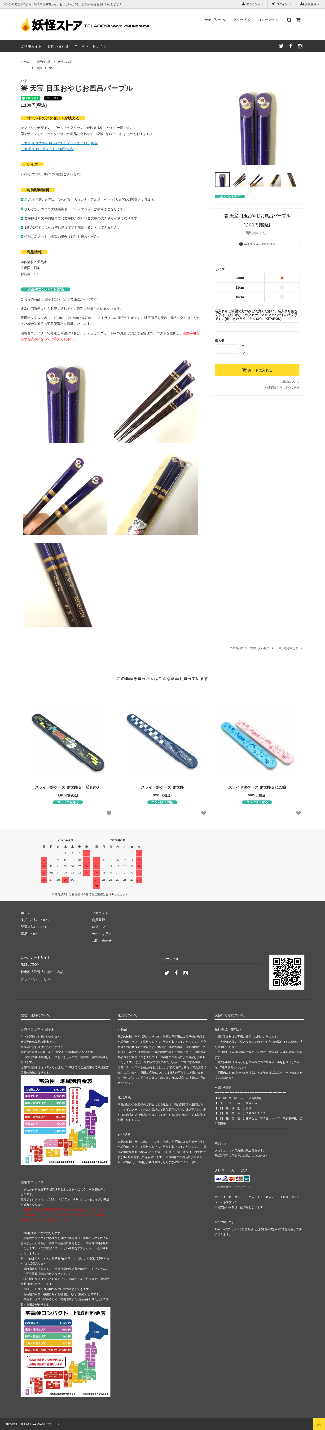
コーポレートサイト (90, 46)
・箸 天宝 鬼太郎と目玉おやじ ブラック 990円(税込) (59, 143)
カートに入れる (257, 370)
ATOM (34, 964)
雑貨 (39, 68)
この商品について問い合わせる (252, 648)
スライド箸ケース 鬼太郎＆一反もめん (67, 787)
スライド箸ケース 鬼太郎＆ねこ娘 (257, 787)
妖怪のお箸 (43, 61)
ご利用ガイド (31, 46)
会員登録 (310, 4)
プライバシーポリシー (37, 978)
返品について (290, 381)
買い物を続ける (291, 648)
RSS (24, 964)
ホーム (25, 61)
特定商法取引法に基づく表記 (42, 971)
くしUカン (80, 1258)
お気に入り (257, 233)
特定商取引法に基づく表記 (282, 387)
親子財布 (57, 1258)
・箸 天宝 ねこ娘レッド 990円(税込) (47, 149)
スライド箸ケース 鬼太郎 (162, 787)
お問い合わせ (58, 46)
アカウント (253, 4)
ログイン (282, 4)
